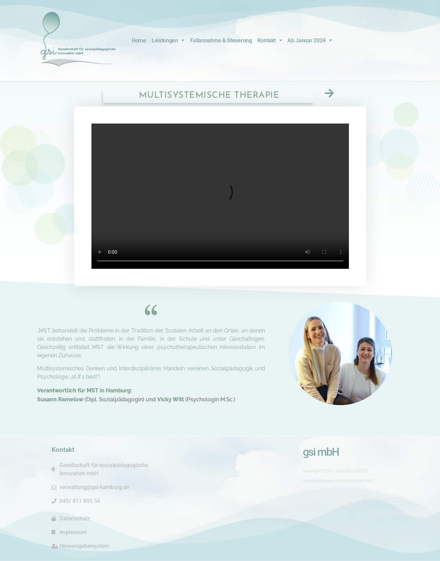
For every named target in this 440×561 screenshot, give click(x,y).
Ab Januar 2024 (309, 40)
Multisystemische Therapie (209, 95)
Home (139, 40)
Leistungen (168, 40)
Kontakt (269, 40)
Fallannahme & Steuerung (221, 40)
